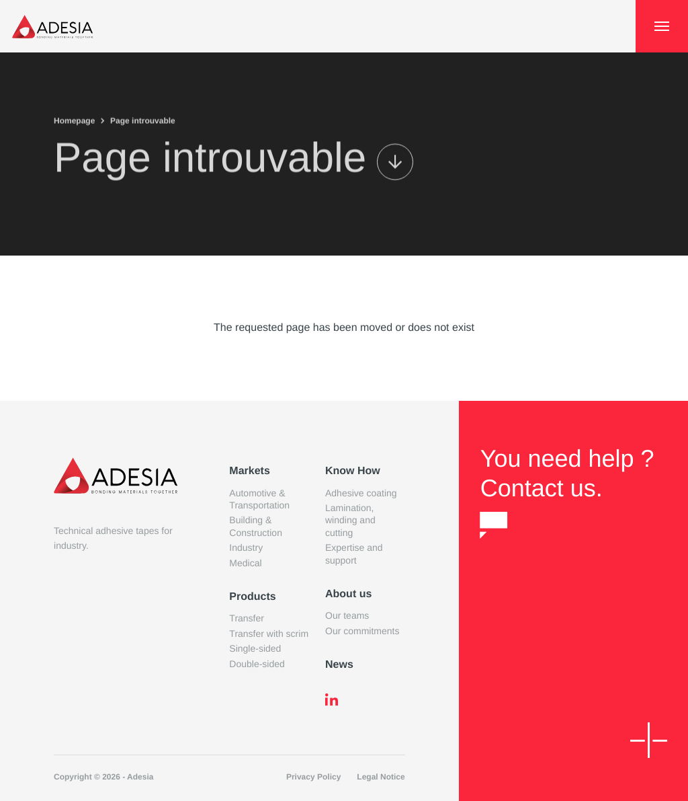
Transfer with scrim (268, 633)
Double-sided (257, 663)
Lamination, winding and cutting (350, 520)
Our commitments (362, 630)
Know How (352, 471)
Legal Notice (380, 776)
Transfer (246, 618)
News (339, 665)
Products (252, 597)
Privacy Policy (313, 776)
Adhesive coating (361, 493)
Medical (245, 563)
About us (348, 594)
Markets (249, 471)
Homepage (74, 119)
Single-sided (255, 648)
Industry (246, 547)
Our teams (347, 615)
